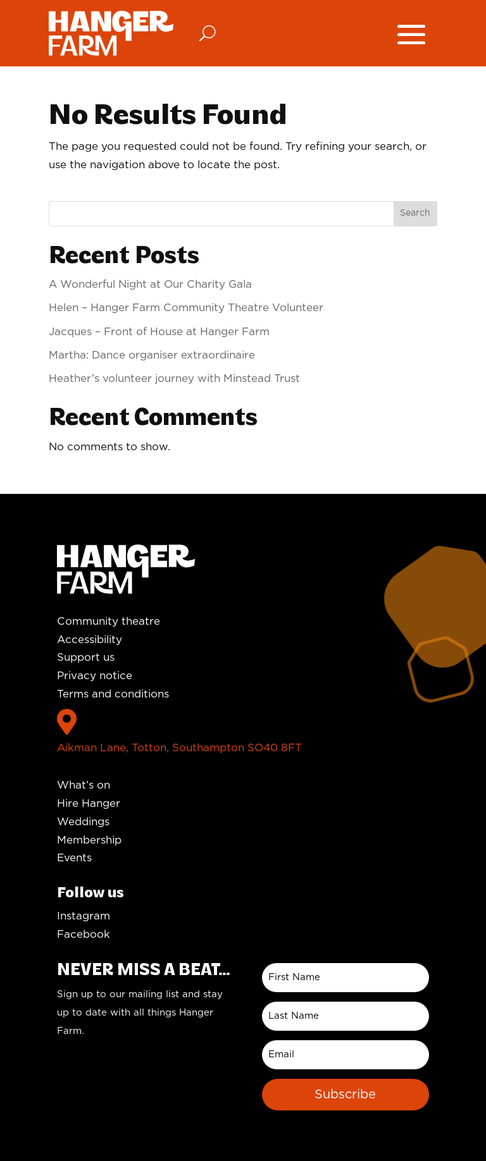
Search (415, 213)
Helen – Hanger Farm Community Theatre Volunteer (186, 307)
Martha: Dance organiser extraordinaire (152, 355)
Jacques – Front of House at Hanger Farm (159, 331)
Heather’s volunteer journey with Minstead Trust (174, 378)
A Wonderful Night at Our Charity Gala (150, 284)
